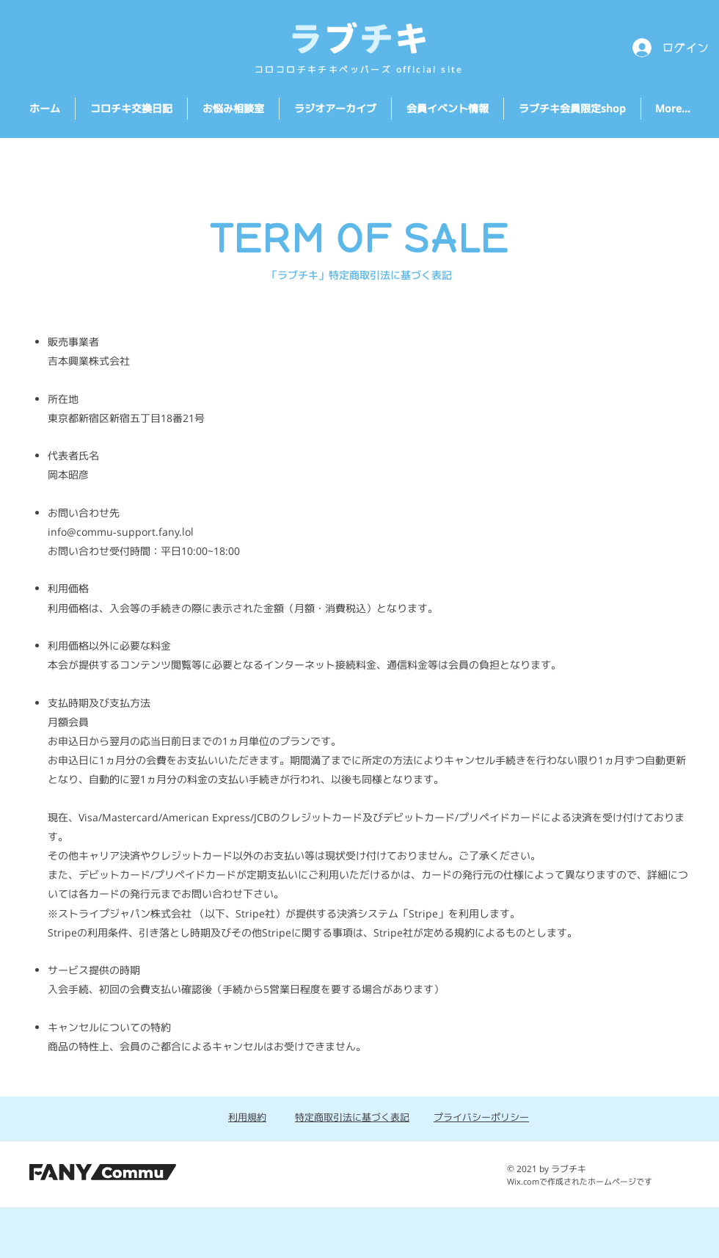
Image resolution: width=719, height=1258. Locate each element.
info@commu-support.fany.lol (121, 532)
